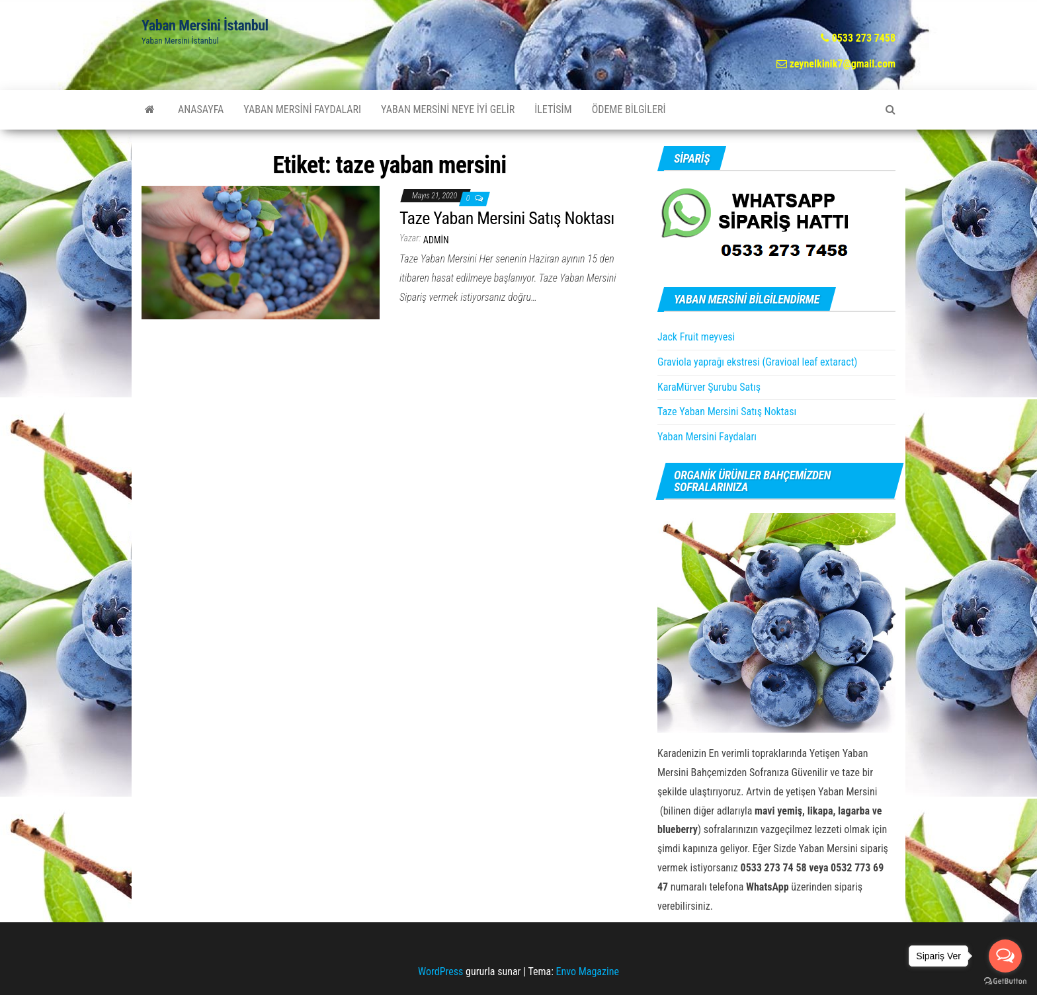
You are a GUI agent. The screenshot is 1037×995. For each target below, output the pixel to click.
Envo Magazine (587, 971)
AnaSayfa (201, 109)
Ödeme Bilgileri (629, 109)
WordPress (440, 971)
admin (436, 240)
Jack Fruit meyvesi (696, 337)
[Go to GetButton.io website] (1005, 981)
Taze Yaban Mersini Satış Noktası (506, 218)
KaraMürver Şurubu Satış (709, 387)
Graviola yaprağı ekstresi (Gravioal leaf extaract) (757, 362)
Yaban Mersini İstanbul (205, 25)
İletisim (552, 109)
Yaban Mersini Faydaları (302, 109)
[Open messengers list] (1005, 956)
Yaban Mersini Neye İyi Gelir (448, 109)
